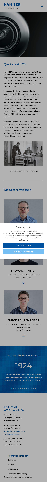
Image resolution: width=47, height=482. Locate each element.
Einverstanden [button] (23, 245)
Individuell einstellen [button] (23, 252)
